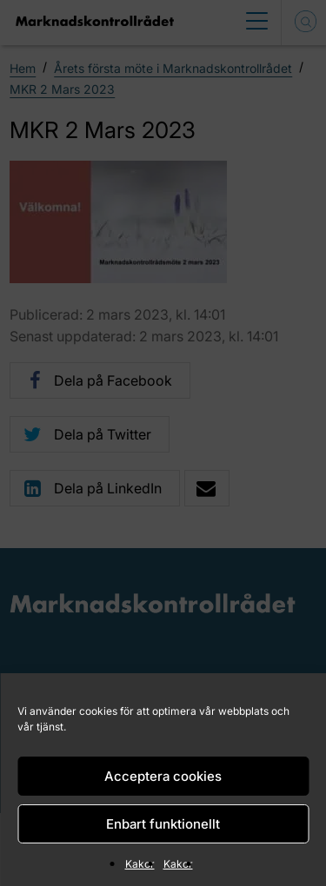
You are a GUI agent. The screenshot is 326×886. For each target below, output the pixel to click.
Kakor (140, 863)
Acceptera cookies (163, 776)
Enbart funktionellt (163, 824)
